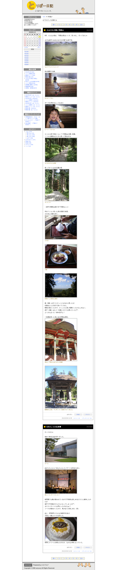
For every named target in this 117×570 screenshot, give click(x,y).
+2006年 (26, 64)
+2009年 (26, 59)
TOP (44, 16)
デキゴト (88, 414)
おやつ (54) (30, 138)
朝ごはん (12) (30, 133)
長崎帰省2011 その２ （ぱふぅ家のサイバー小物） (32, 117)
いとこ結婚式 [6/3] (30, 73)
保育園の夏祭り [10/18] (31, 84)
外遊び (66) (28, 143)
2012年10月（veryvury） (31, 98)
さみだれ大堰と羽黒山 (55, 30)
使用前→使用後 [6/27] (31, 88)
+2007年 (26, 62)
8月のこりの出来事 (54, 427)
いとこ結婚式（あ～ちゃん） (33, 105)
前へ (54, 24)
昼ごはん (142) (31, 134)
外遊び (78, 414)
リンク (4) (28, 146)
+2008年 (26, 61)
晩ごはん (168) (31, 136)
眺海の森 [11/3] (29, 77)
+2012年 (26, 53)
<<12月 (26, 47)
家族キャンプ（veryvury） (32, 101)
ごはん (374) (28, 131)
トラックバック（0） (87, 418)
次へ (81, 24)
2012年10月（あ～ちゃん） (32, 95)
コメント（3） (76, 418)
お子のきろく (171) (30, 139)
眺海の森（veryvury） (31, 108)
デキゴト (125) (29, 144)
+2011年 (26, 55)
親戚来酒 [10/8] (29, 86)
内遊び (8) (28, 141)
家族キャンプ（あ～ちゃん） (33, 96)
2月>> (39, 47)
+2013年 (26, 51)
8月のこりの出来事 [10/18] (32, 81)
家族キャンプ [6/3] (30, 75)
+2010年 (26, 57)
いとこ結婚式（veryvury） (32, 100)
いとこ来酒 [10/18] (30, 83)
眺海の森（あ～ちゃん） (31, 109)
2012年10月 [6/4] (29, 72)
